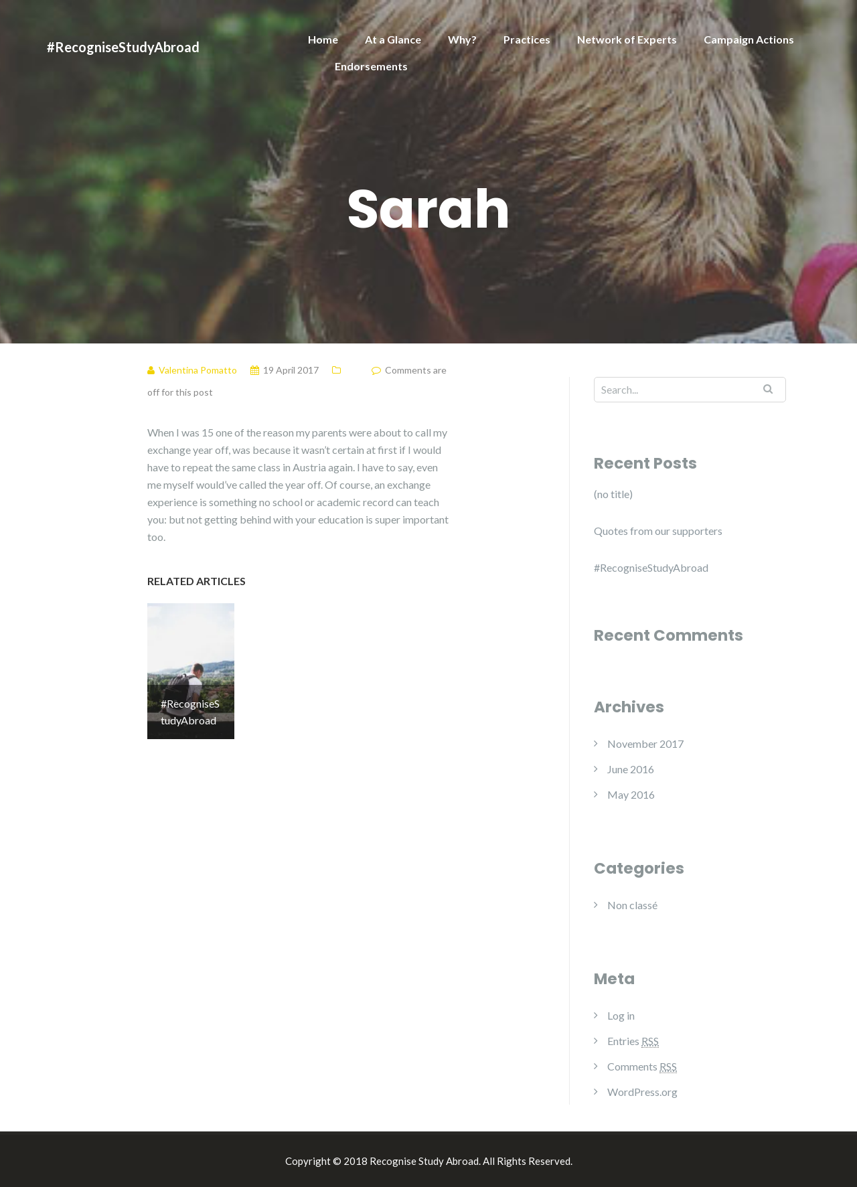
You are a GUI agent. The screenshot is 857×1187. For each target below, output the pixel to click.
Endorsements (371, 66)
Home (323, 39)
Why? (462, 39)
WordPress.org (642, 1091)
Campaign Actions (749, 39)
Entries (633, 1041)
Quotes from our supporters (658, 530)
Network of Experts (627, 39)
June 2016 (630, 769)
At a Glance (393, 39)
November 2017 (645, 743)
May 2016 (631, 794)
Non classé (632, 904)
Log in (621, 1015)
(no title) (613, 493)
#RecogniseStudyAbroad (123, 47)
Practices (526, 39)
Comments (642, 1066)
